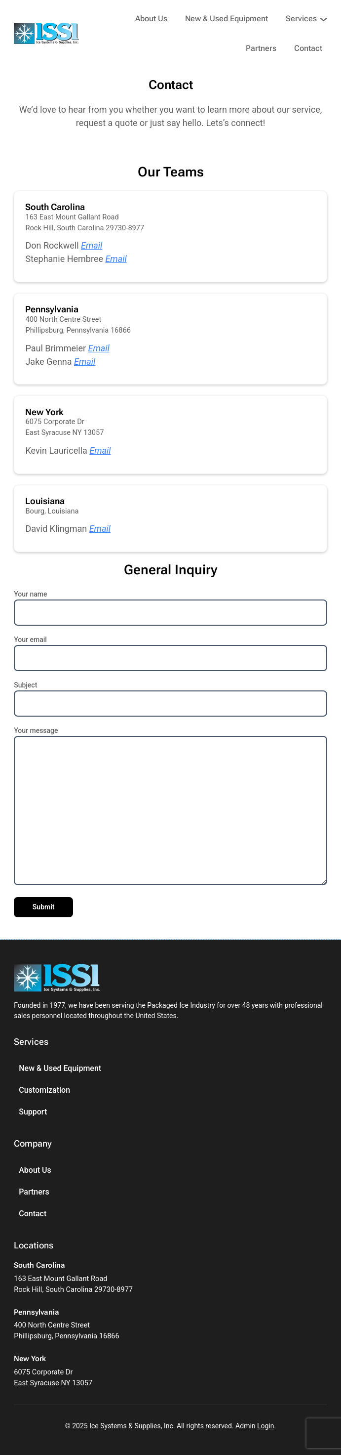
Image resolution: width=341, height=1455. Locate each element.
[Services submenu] (323, 18)
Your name (170, 603)
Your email (170, 649)
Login (265, 1426)
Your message (170, 807)
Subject (170, 694)
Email (91, 245)
